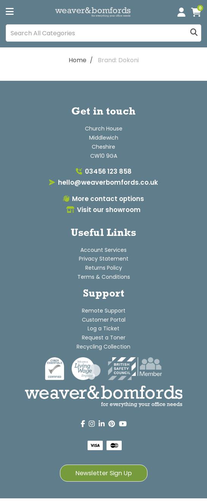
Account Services (103, 250)
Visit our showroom (103, 209)
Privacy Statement (104, 258)
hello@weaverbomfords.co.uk (103, 182)
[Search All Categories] (103, 33)
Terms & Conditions (103, 277)
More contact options (103, 198)
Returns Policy (103, 268)
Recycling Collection (103, 346)
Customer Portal (103, 320)
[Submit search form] (194, 33)
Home (77, 60)
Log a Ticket (103, 328)
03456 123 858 (104, 171)
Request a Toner (103, 337)
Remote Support (103, 310)
